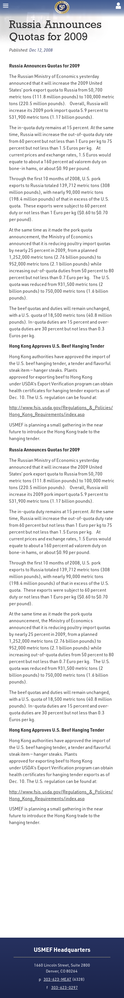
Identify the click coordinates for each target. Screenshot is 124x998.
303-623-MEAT (57, 979)
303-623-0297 (64, 987)
